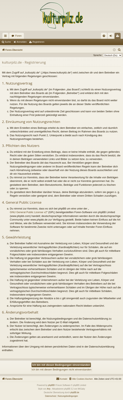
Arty (48, 389)
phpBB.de (74, 392)
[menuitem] (104, 36)
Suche (8, 42)
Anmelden (22, 42)
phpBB (51, 385)
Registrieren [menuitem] (118, 36)
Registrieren (38, 42)
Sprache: (97, 55)
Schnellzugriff (6, 36)
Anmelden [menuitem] (112, 36)
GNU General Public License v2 (28, 212)
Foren (18, 35)
